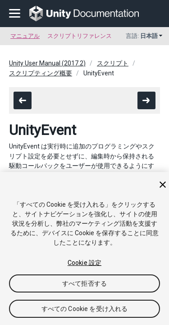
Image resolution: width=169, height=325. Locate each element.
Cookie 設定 (84, 262)
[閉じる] (162, 185)
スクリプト (112, 63)
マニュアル (25, 35)
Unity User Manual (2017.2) (47, 63)
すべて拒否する (84, 283)
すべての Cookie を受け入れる (84, 308)
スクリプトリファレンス (79, 35)
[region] (84, 248)
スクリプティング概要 (40, 73)
